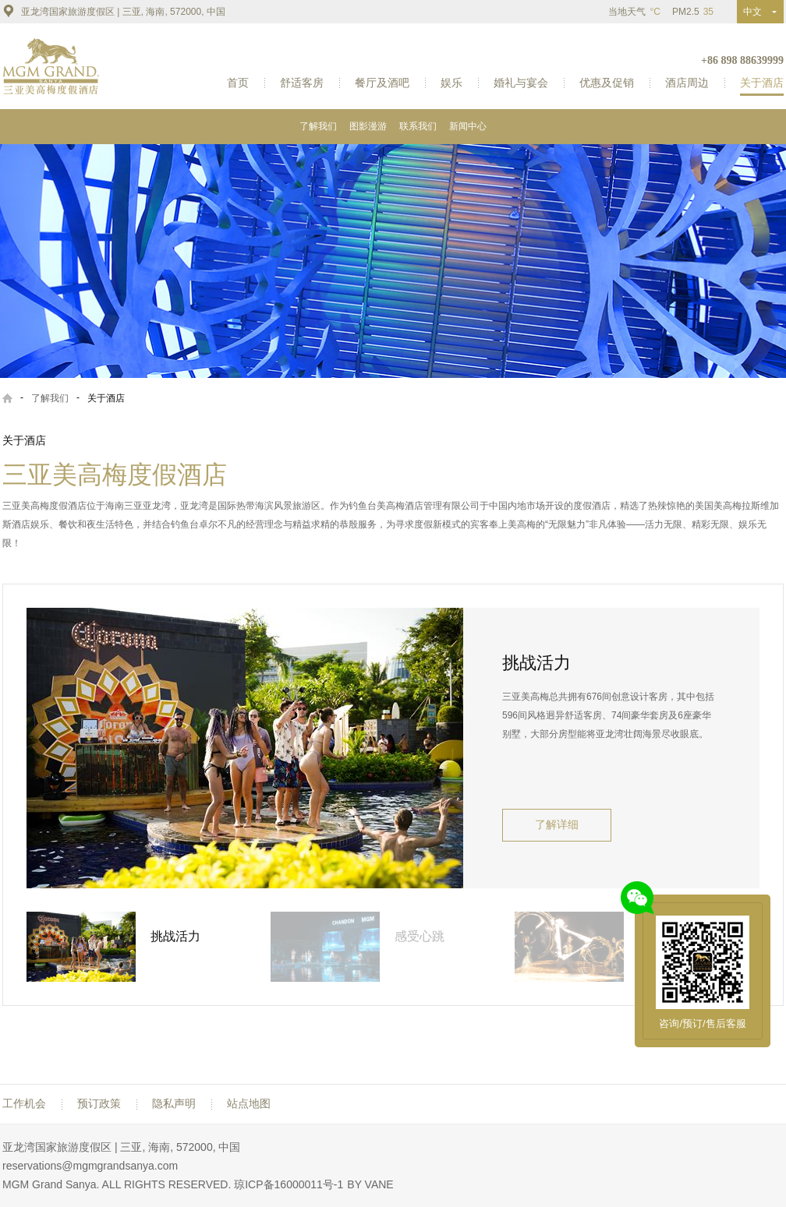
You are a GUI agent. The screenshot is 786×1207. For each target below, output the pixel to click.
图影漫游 (368, 126)
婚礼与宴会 (521, 82)
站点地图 (249, 1103)
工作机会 (24, 1103)
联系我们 (418, 126)
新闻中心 (468, 126)
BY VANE (370, 1184)
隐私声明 (174, 1103)
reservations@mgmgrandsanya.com (90, 1165)
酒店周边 (687, 82)
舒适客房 (302, 82)
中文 (755, 11)
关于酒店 (762, 82)
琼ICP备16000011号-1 (288, 1184)
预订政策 (99, 1103)
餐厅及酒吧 (382, 82)
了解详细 (557, 825)
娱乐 (451, 82)
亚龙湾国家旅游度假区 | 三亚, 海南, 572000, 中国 (113, 11)
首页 (238, 82)
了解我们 (318, 126)
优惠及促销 (606, 82)
